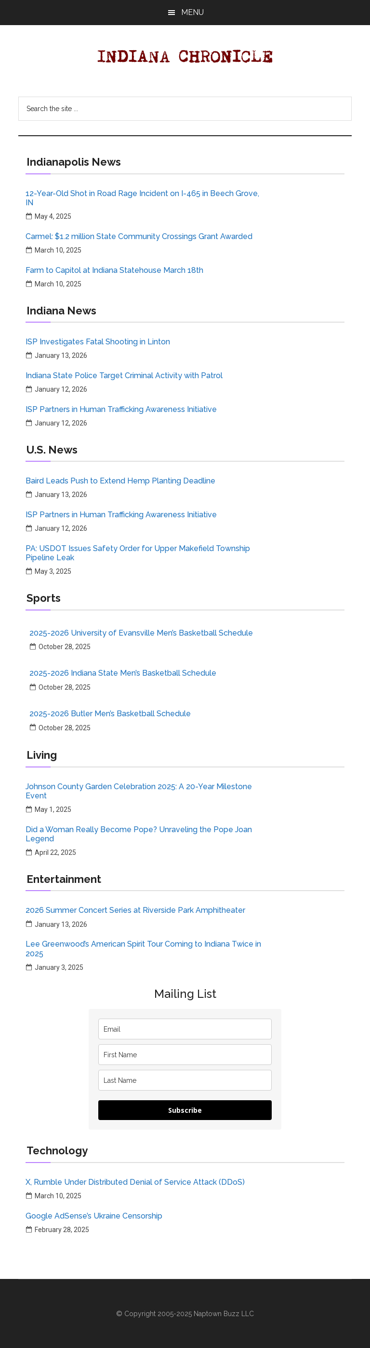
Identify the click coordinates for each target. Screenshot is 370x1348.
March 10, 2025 (58, 250)
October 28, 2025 (65, 647)
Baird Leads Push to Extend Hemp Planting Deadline (120, 480)
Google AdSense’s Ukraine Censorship (94, 1215)
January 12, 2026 (61, 389)
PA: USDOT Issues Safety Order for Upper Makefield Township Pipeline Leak (138, 553)
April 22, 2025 (55, 852)
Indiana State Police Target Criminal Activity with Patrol (124, 375)
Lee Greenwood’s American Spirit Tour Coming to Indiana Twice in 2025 (143, 948)
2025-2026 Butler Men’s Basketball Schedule (110, 713)
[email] (185, 1029)
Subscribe (185, 1110)
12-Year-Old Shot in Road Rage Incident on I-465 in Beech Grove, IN (142, 198)
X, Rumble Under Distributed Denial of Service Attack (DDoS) (135, 1182)
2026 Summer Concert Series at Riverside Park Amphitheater (135, 910)
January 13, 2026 (61, 355)
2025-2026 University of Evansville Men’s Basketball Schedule (141, 633)
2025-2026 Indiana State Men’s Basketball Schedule (122, 673)
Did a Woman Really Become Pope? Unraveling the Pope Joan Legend (139, 834)
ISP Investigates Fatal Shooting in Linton (98, 341)
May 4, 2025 (53, 216)
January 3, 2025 (59, 967)
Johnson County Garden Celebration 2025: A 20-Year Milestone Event (139, 791)
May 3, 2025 (53, 571)
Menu (192, 12)
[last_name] (185, 1080)
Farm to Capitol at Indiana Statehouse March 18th (114, 270)
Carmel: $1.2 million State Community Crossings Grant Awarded (139, 236)
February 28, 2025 (62, 1230)
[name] (185, 1054)
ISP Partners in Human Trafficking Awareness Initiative (121, 409)
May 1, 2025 (53, 809)
